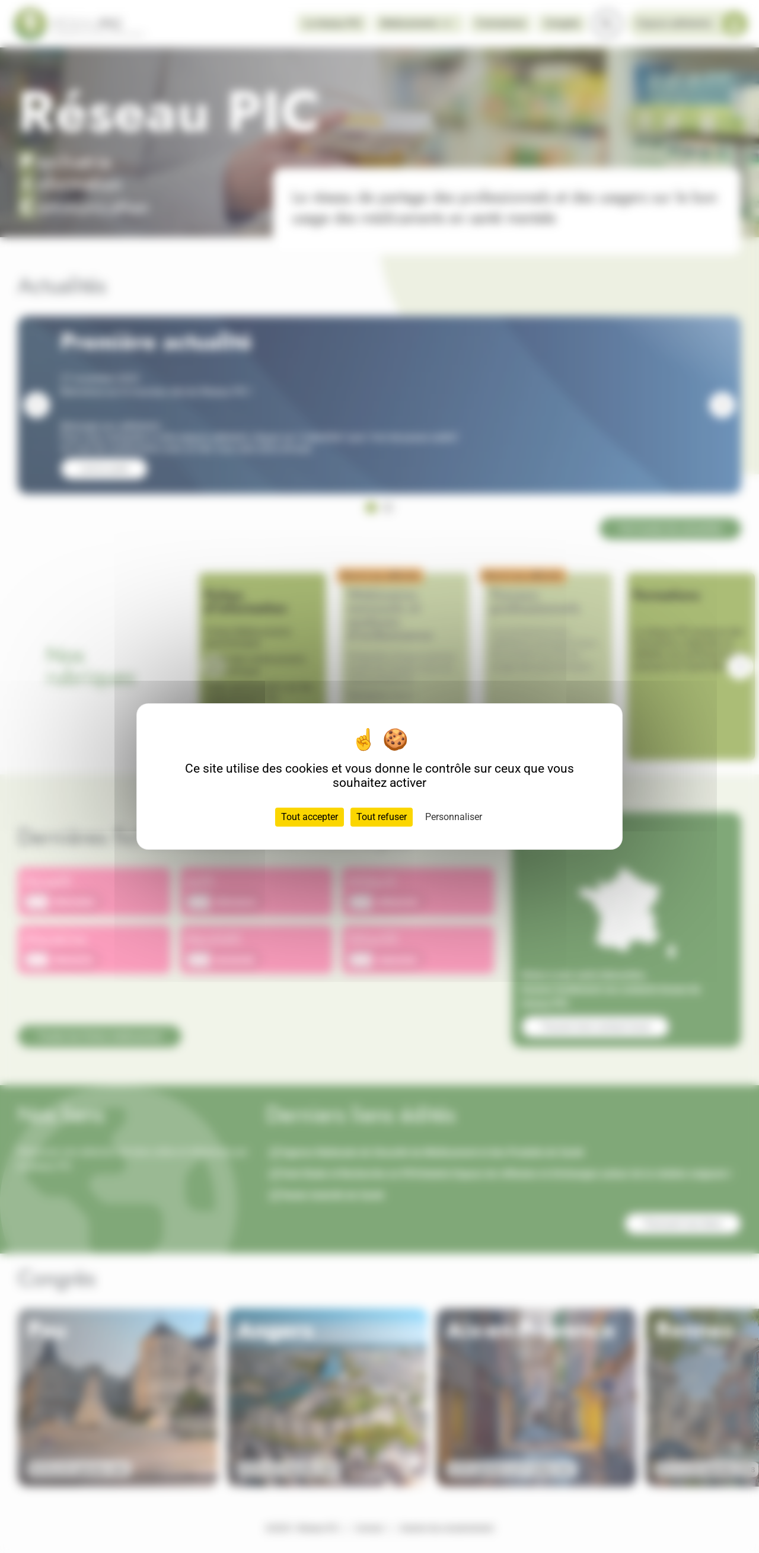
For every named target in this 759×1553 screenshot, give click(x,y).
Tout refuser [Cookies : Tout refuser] (381, 816)
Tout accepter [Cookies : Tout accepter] (309, 816)
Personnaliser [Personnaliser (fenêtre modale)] (453, 816)
